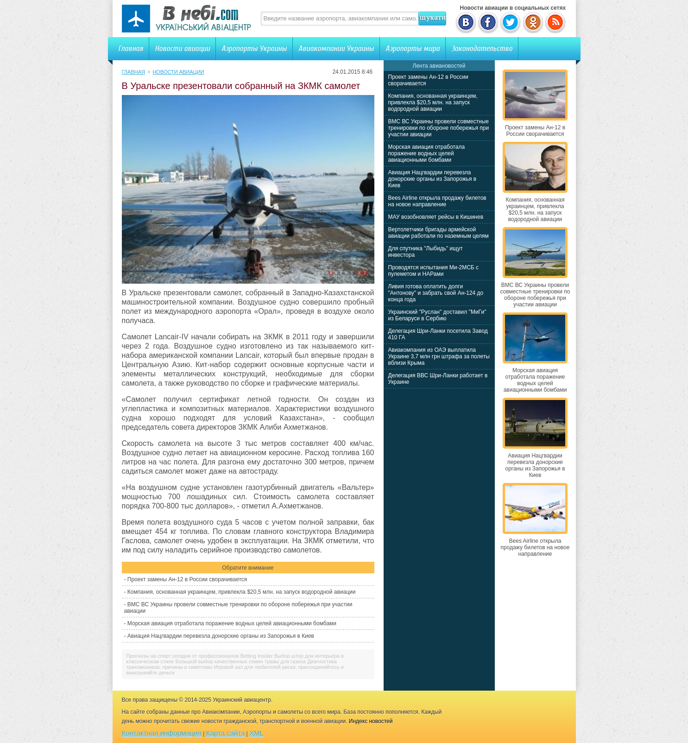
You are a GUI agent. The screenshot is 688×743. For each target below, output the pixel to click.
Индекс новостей (371, 721)
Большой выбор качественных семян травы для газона (240, 661)
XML (256, 733)
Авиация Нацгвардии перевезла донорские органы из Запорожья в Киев (220, 636)
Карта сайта (225, 733)
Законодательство (481, 48)
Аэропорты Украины (254, 48)
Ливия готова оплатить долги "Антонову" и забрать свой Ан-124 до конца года (436, 293)
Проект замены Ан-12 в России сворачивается (187, 579)
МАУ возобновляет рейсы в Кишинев (436, 217)
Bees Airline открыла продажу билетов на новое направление (437, 201)
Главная (130, 48)
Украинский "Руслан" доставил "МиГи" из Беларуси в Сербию (437, 315)
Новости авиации (182, 48)
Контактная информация (162, 733)
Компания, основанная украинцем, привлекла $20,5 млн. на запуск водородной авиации (241, 592)
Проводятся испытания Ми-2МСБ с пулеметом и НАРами (433, 270)
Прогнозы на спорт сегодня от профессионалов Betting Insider (199, 656)
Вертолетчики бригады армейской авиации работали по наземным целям (438, 232)
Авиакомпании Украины (336, 48)
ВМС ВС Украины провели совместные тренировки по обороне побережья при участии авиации (438, 128)
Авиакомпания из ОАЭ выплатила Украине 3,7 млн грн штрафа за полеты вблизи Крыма (439, 356)
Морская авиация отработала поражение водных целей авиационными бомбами (231, 623)
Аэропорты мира (412, 48)
